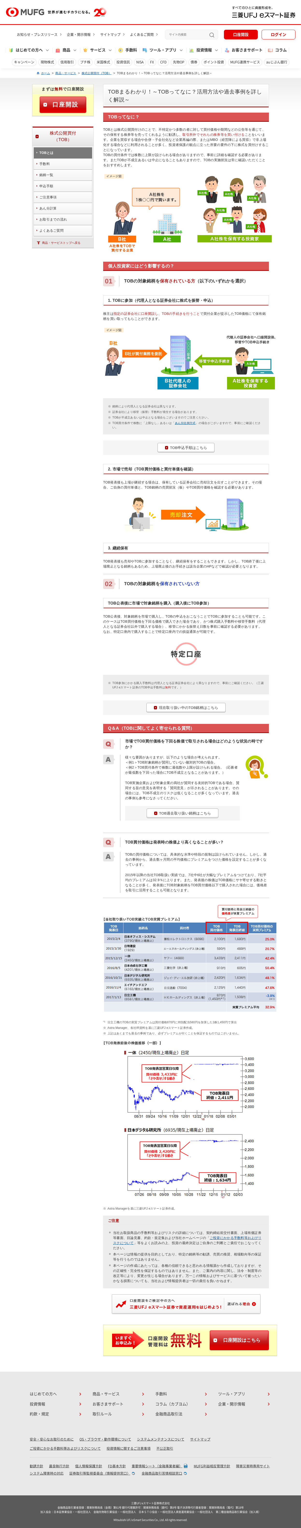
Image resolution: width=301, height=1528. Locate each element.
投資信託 (123, 62)
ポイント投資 (214, 62)
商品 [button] (62, 50)
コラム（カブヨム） (172, 1404)
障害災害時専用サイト (253, 1466)
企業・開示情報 (79, 34)
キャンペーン (24, 62)
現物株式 (47, 62)
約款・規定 (39, 1414)
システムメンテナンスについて (160, 1439)
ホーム (45, 73)
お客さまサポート (243, 50)
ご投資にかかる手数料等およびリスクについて (65, 1448)
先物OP (178, 62)
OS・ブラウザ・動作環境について (105, 1439)
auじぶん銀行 (276, 62)
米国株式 (103, 62)
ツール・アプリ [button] (159, 50)
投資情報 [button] (200, 50)
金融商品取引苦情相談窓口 (162, 1473)
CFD (163, 62)
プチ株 (85, 62)
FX (152, 62)
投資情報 (37, 1404)
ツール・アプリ (231, 1394)
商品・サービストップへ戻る (61, 243)
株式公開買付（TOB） (97, 73)
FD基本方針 (117, 1466)
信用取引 (67, 62)
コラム (277, 50)
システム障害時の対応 (47, 1473)
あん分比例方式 (185, 423)
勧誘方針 (36, 1466)
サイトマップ (110, 34)
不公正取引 (164, 1448)
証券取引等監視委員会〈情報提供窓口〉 (99, 1473)
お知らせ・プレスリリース (37, 34)
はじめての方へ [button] (25, 50)
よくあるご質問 (142, 34)
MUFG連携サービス (245, 62)
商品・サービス (65, 73)
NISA (140, 62)
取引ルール (102, 1414)
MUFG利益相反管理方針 (212, 1466)
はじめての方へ (43, 1394)
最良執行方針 (59, 1466)
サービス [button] (94, 50)
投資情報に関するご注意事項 (128, 1448)
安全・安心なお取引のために (52, 1439)
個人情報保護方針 (88, 1466)
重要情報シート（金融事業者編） (157, 1466)
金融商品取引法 (168, 1414)
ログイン (278, 34)
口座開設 (241, 34)
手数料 (127, 50)
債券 (194, 62)
